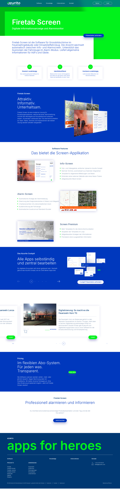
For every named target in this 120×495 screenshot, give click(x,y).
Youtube (55, 484)
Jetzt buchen (60, 421)
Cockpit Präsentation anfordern (88, 281)
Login (107, 4)
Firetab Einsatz (11, 470)
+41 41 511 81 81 (99, 464)
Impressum (62, 484)
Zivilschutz (31, 470)
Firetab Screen (11, 473)
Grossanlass (31, 473)
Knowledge (49, 4)
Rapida (9, 477)
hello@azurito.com (100, 466)
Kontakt (71, 4)
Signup (97, 4)
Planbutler (10, 475)
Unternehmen (61, 4)
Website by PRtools (107, 484)
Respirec (9, 478)
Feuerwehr (31, 468)
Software (39, 4)
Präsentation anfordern (94, 35)
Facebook (49, 484)
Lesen (91, 336)
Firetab (9, 468)
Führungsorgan (32, 471)
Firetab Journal (11, 471)
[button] (31, 281)
